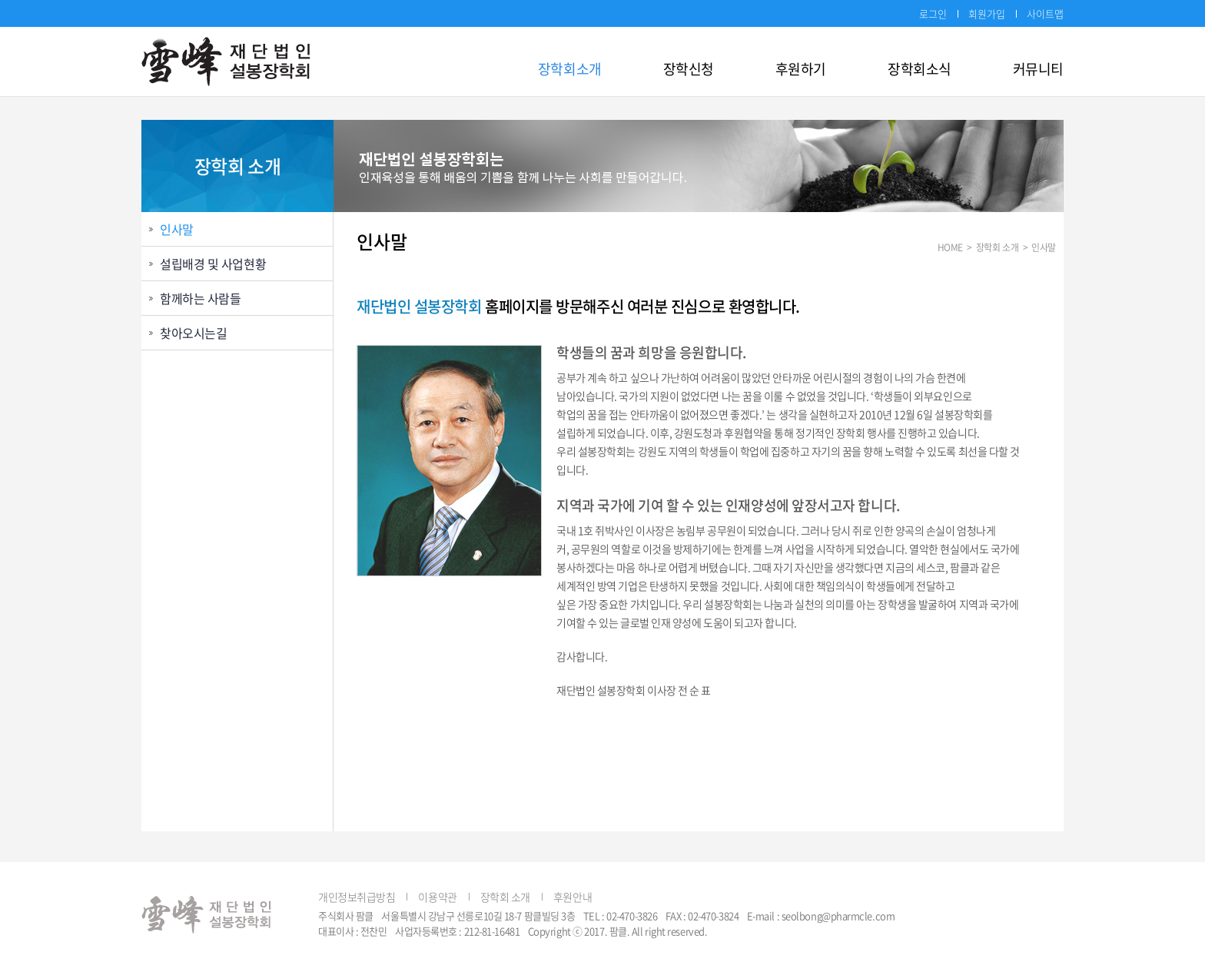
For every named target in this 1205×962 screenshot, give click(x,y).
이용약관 (437, 896)
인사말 (177, 229)
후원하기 (800, 68)
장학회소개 (570, 68)
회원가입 (986, 13)
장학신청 (688, 68)
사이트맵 (1045, 13)
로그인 (933, 13)
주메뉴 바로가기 (0, 0)
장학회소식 (919, 68)
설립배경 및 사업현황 (213, 263)
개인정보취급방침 (356, 896)
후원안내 (572, 896)
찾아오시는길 (193, 332)
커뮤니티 (1038, 68)
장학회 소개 (505, 896)
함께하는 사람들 (200, 298)
